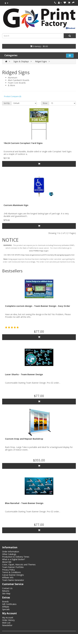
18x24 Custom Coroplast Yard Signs (23, 143)
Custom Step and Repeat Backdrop (24, 438)
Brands (5, 601)
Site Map (6, 593)
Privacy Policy (8, 569)
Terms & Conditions (11, 572)
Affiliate (5, 606)
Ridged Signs (41, 61)
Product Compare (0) (12, 96)
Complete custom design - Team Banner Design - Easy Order (37, 305)
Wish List (6, 622)
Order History (8, 620)
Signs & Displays (21, 61)
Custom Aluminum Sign (16, 205)
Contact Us (7, 588)
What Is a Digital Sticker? (13, 559)
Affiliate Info (7, 577)
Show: (45, 103)
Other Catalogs (9, 554)
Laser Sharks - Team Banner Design (24, 374)
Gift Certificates (9, 604)
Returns (5, 590)
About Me (6, 562)
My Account (7, 617)
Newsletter (7, 625)
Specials (6, 609)
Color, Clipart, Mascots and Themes (19, 564)
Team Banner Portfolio (13, 567)
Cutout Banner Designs (13, 575)
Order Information (10, 551)
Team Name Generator (13, 580)
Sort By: (7, 103)
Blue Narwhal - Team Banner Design (24, 503)
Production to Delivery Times (15, 556)
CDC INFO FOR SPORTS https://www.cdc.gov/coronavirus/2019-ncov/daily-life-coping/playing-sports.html (39, 255)
